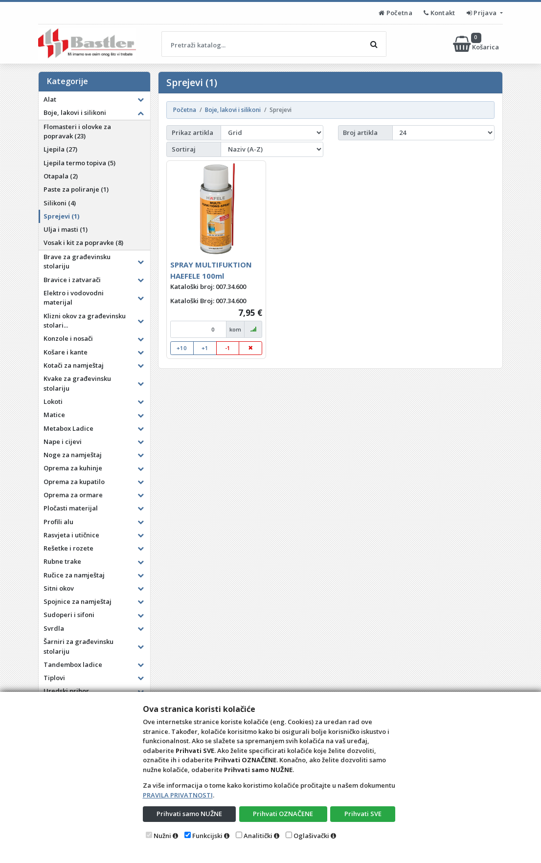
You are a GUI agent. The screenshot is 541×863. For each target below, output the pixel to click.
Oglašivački (311, 835)
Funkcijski (207, 835)
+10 (182, 348)
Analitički (258, 835)
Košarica (476, 44)
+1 (205, 348)
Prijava (482, 12)
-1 (227, 348)
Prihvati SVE (363, 813)
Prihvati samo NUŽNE (189, 813)
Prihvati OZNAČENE (283, 813)
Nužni (162, 835)
